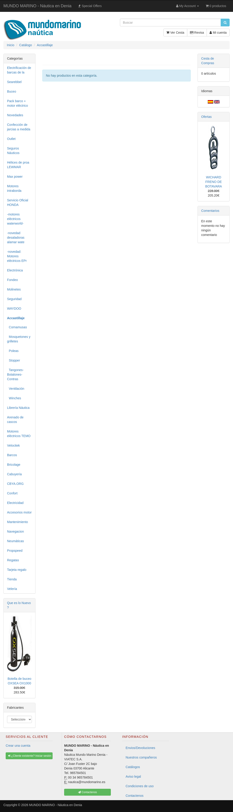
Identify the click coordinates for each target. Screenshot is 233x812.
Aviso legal (133, 776)
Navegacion (15, 531)
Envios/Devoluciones (140, 748)
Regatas (13, 560)
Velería (12, 589)
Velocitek (13, 445)
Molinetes (14, 289)
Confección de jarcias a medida (18, 127)
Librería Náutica (18, 408)
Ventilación (15, 388)
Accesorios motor (19, 512)
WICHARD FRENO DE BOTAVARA (213, 181)
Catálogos (133, 767)
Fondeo (12, 280)
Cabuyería (14, 474)
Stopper (13, 360)
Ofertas (206, 117)
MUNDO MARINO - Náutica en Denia (37, 6)
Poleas (13, 351)
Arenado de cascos (15, 419)
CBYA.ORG (15, 484)
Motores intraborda (14, 188)
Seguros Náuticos (13, 151)
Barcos (12, 455)
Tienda (12, 579)
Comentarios (210, 210)
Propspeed (15, 550)
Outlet (11, 139)
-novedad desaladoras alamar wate (15, 237)
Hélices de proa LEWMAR (18, 165)
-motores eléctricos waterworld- (15, 218)
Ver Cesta (175, 32)
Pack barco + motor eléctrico (17, 103)
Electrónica (15, 270)
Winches (14, 398)
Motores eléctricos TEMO (18, 434)
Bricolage (13, 464)
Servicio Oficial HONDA (17, 202)
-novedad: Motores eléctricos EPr (17, 256)
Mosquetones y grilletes (18, 339)
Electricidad (15, 503)
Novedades (15, 115)
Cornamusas (17, 327)
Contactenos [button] (87, 792)
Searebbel (14, 82)
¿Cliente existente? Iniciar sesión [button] (29, 755)
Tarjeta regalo (16, 570)
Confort (12, 493)
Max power (15, 176)
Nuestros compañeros (141, 757)
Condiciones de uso (140, 786)
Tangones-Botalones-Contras (15, 374)
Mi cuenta (218, 32)
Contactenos (135, 795)
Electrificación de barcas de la (19, 70)
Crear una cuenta (18, 745)
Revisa (197, 32)
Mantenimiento (17, 522)
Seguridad (14, 299)
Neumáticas (15, 541)
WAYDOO (14, 308)
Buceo (11, 91)
